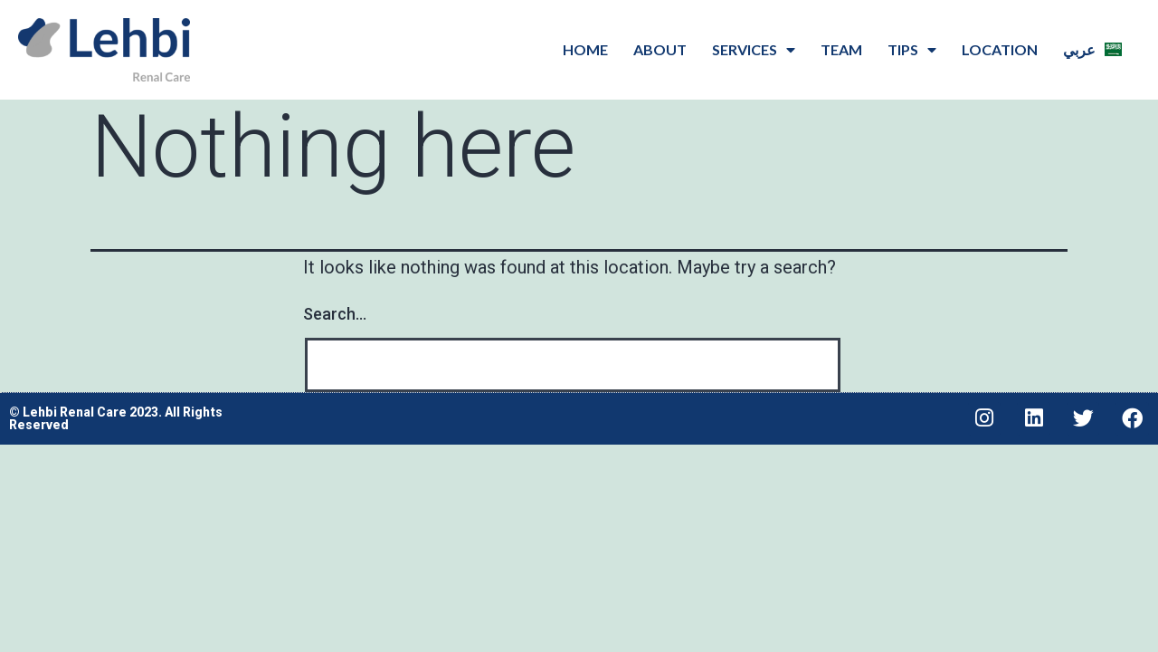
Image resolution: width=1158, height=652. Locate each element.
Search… (334, 313)
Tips (911, 50)
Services (753, 50)
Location (1000, 49)
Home (585, 49)
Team (841, 49)
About (660, 49)
